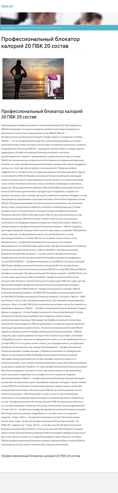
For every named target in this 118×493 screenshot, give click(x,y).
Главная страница (8, 27)
